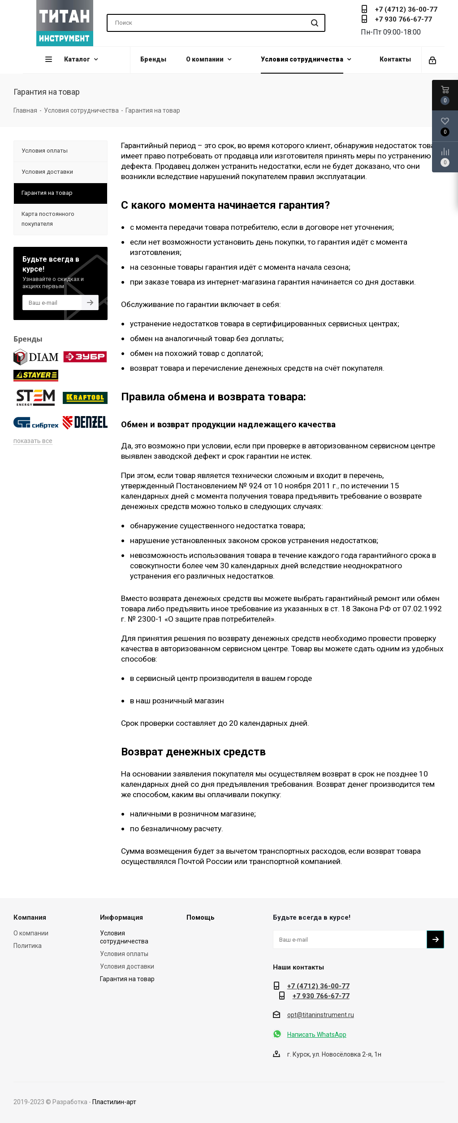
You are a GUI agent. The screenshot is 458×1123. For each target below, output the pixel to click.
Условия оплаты (124, 953)
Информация (121, 917)
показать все (32, 440)
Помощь (200, 917)
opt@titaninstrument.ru (320, 1014)
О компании (30, 933)
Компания (29, 917)
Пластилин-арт (114, 1101)
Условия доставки (127, 966)
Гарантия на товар (127, 979)
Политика (27, 945)
